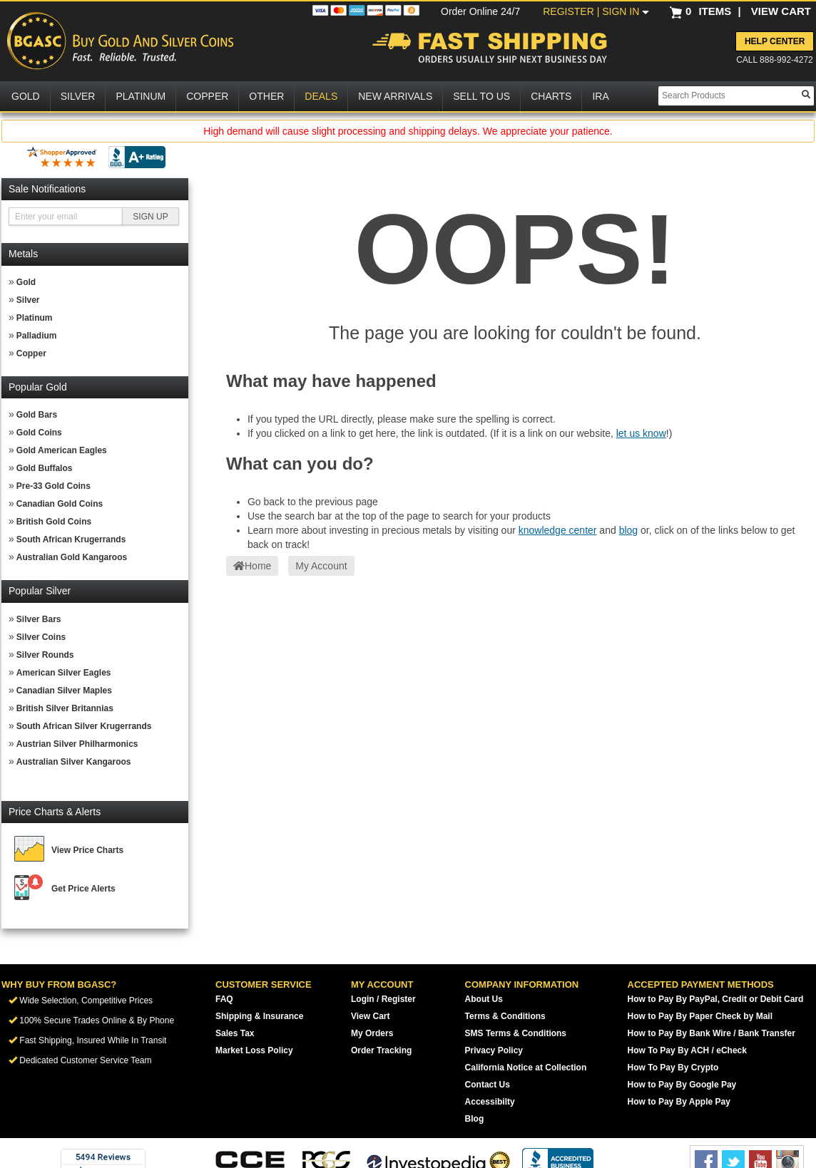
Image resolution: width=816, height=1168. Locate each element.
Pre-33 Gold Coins (53, 486)
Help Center (775, 41)
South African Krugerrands (71, 539)
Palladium (36, 336)
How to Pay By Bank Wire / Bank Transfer (711, 1033)
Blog (474, 1119)
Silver (28, 300)
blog (628, 530)
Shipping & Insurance (259, 1016)
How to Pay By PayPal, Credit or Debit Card (716, 999)
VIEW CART (781, 11)
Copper (31, 353)
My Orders (372, 1033)
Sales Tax (234, 1033)
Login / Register (383, 999)
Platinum (34, 318)
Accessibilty (490, 1102)
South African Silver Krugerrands (84, 726)
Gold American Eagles (61, 450)
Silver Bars (38, 619)
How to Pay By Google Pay (682, 1085)
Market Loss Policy (254, 1050)
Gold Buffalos (44, 468)
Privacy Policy (494, 1050)
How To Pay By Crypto (673, 1068)
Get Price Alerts (83, 889)
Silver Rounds (45, 655)
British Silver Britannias (64, 708)
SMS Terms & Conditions (515, 1033)
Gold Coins (39, 433)
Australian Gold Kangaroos (71, 557)
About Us (484, 999)
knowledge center (558, 530)
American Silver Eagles (63, 673)
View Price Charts (87, 850)
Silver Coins (41, 637)
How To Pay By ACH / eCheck (687, 1050)
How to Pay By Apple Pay (679, 1102)
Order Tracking (381, 1050)
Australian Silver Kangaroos (73, 762)
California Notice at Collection (526, 1068)
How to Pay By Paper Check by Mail (700, 1016)
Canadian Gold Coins (59, 504)
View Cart (370, 1016)
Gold (26, 282)
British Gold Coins (53, 522)
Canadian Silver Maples (64, 691)
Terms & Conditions (505, 1016)
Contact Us (487, 1085)
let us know (641, 433)
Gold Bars (36, 415)
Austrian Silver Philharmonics (77, 744)
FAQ (224, 999)
